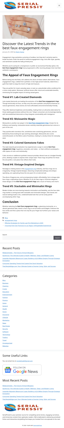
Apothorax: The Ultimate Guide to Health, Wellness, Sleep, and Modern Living (28, 256)
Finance (5, 300)
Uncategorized (7, 343)
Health (4, 309)
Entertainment (7, 295)
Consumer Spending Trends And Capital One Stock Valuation (22, 263)
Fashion (5, 297)
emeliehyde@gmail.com (25, 361)
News (4, 323)
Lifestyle (5, 317)
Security (5, 329)
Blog (6, 218)
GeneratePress (37, 425)
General (5, 306)
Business (5, 283)
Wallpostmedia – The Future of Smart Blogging (18, 253)
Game (4, 303)
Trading (5, 337)
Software (5, 332)
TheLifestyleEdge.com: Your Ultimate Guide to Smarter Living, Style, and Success (29, 266)
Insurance (5, 315)
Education (5, 292)
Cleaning (5, 286)
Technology (6, 335)
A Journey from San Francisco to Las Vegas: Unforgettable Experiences (28, 226)
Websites (5, 346)
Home (4, 312)
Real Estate (6, 326)
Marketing (5, 320)
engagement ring (30, 169)
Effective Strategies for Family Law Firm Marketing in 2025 (24, 223)
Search (4, 235)
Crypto (4, 289)
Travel (4, 340)
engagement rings (11, 220)
